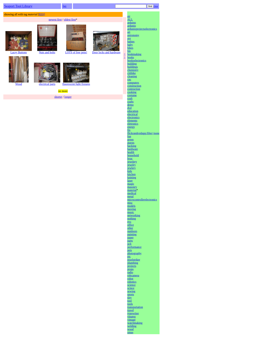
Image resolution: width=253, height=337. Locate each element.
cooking (132, 92)
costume (132, 95)
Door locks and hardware (106, 51)
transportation (135, 307)
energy (131, 126)
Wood (19, 83)
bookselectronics (136, 60)
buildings (132, 66)
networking (133, 215)
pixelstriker (133, 259)
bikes (130, 47)
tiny (129, 297)
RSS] (42, 14)
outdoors (132, 231)
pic (129, 256)
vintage (131, 319)
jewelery (132, 161)
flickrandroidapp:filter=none (143, 133)
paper (130, 237)
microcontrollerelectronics (142, 199)
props (130, 269)
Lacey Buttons (18, 51)
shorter (58, 96)
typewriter (133, 313)
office (130, 224)
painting (132, 234)
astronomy (133, 35)
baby (130, 44)
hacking (131, 145)
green (130, 139)
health (130, 152)
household (133, 155)
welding (132, 326)
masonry (132, 186)
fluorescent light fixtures (76, 83)
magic (130, 183)
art (128, 32)
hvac (130, 158)
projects (131, 265)
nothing (131, 218)
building (132, 63)
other (130, 228)
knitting (131, 177)
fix (129, 130)
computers (133, 82)
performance (134, 247)
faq (64, 6)
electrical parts (47, 83)
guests (130, 142)
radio (130, 272)
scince (130, 288)
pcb (129, 243)
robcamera (133, 275)
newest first (55, 19)
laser (130, 180)
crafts (130, 101)
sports (130, 294)
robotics (132, 281)
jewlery (131, 167)
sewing (131, 291)
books (130, 57)
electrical (132, 114)
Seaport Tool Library (18, 6)
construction (134, 85)
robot (130, 278)
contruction (133, 88)
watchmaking (134, 322)
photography (134, 253)
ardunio (131, 25)
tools (130, 303)
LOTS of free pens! (76, 51)
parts (130, 240)
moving (131, 209)
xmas (130, 332)
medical (131, 193)
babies (131, 41)
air (128, 16)
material (132, 190)
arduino (131, 22)
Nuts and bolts (47, 51)
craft (129, 98)
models (131, 205)
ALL (130, 19)
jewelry (131, 164)
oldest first (70, 19)
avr (129, 38)
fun (129, 136)
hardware (132, 149)
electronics (133, 117)
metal (130, 196)
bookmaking (134, 54)
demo (130, 104)
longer (68, 96)
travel (130, 310)
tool (129, 300)
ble (129, 51)
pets (129, 250)
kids (129, 171)
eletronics (132, 123)
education (132, 111)
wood (130, 329)
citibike (131, 73)
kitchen (131, 174)
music (130, 212)
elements (132, 120)
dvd (129, 107)
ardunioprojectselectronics (142, 28)
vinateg (131, 316)
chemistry (132, 69)
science (131, 284)
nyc (129, 221)
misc (130, 202)
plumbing (132, 262)
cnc (129, 79)
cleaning (132, 76)
